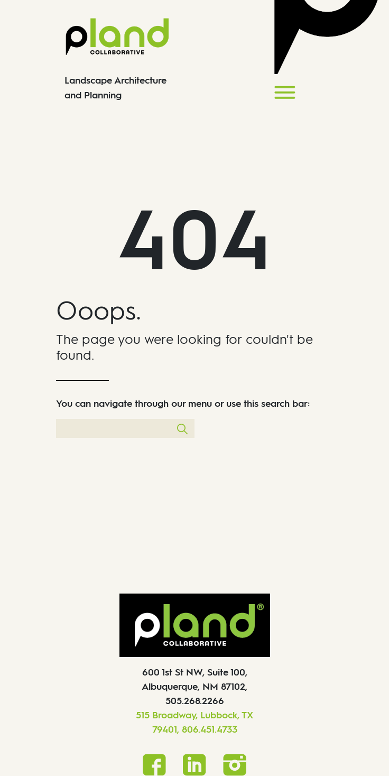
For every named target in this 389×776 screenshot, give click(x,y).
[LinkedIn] (194, 764)
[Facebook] (154, 764)
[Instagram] (234, 764)
